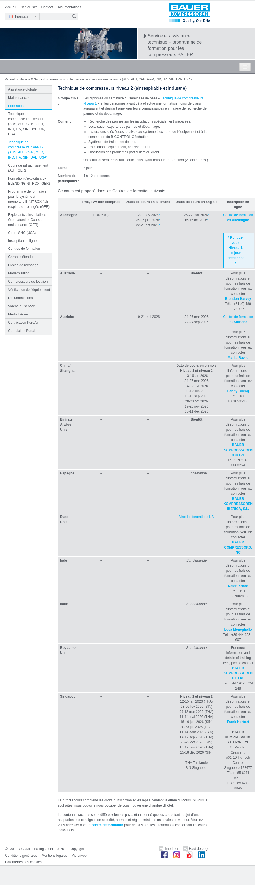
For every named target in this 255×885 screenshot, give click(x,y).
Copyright (76, 849)
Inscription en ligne (22, 241)
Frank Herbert (238, 722)
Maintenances (18, 98)
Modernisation (18, 273)
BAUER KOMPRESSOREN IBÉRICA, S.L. (238, 504)
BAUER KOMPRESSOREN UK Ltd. (238, 673)
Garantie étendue (21, 257)
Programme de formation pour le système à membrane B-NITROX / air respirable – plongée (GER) (29, 199)
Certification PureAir (23, 323)
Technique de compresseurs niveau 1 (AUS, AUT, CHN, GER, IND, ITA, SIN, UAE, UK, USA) (26, 124)
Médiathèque (18, 314)
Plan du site (29, 7)
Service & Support (32, 79)
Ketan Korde (238, 586)
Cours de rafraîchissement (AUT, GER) (28, 167)
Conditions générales (21, 856)
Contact (47, 7)
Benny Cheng (238, 391)
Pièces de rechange (23, 265)
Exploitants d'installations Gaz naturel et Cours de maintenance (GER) (27, 220)
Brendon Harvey (238, 299)
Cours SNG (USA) (22, 233)
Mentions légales (54, 856)
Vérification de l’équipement (29, 290)
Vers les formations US (196, 517)
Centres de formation (24, 249)
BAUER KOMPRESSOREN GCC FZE (238, 450)
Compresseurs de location (28, 281)
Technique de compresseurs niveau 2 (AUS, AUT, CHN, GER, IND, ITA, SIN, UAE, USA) (27, 149)
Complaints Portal (21, 331)
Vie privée (79, 856)
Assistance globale (22, 89)
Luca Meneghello (238, 630)
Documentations (69, 7)
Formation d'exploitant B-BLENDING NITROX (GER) (29, 180)
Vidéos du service (21, 306)
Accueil (10, 7)
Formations (57, 79)
